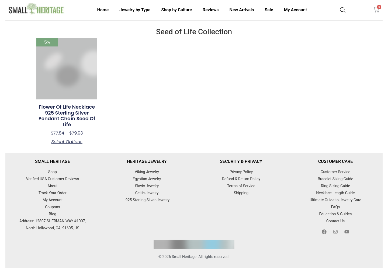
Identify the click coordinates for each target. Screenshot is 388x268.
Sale (269, 9)
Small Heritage (184, 256)
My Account (295, 9)
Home (103, 9)
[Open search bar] (342, 10)
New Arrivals (242, 9)
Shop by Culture (176, 9)
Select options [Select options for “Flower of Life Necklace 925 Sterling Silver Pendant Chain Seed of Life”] (66, 142)
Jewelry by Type (134, 9)
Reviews (211, 9)
